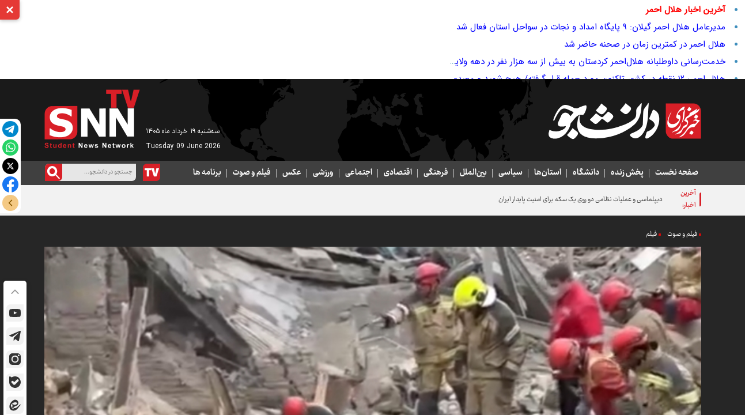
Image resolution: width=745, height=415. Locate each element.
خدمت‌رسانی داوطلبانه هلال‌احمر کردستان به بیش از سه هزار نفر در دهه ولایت (586, 62)
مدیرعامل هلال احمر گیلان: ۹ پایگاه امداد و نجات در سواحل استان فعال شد (590, 27)
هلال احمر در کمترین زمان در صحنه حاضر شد (644, 44)
